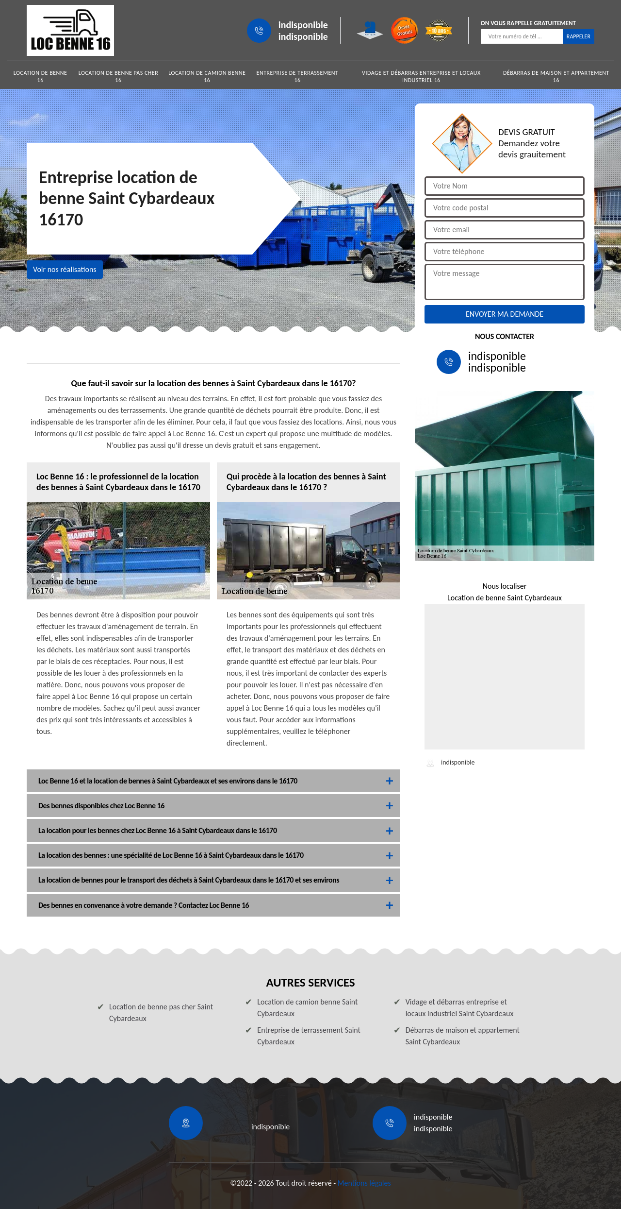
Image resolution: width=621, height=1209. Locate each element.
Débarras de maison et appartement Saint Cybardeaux (463, 1035)
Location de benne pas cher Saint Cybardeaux (161, 1012)
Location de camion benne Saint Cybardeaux (307, 1007)
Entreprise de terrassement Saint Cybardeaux (308, 1035)
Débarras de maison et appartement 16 (556, 76)
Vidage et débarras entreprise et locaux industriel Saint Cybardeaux (460, 1007)
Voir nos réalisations (65, 269)
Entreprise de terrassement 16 (298, 76)
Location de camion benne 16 (206, 76)
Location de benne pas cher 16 (119, 76)
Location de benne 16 (40, 76)
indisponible (303, 25)
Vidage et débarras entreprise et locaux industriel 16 (421, 76)
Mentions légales (364, 1183)
